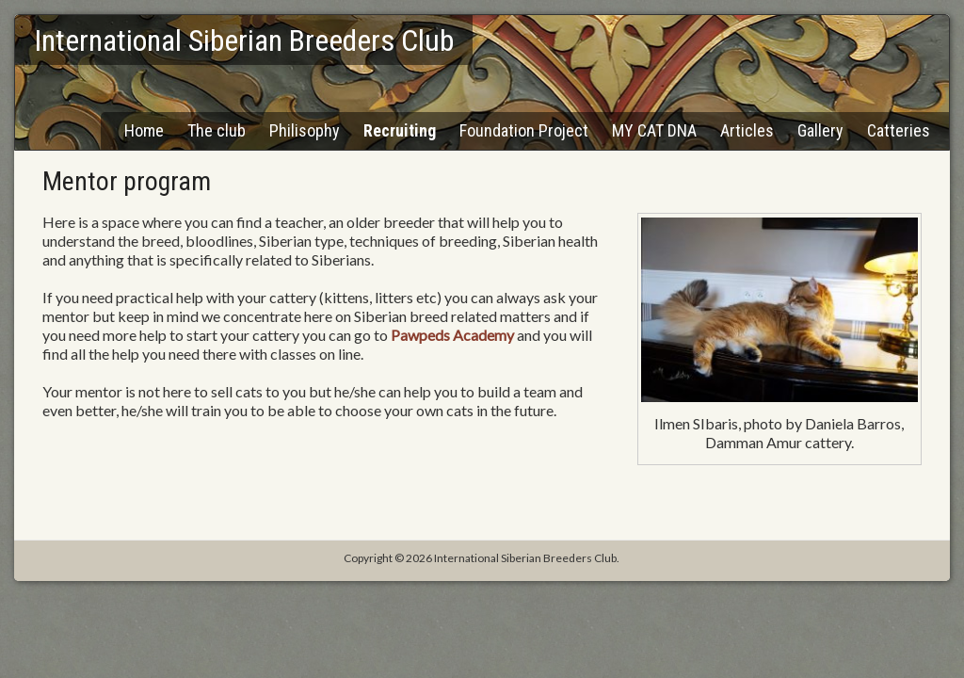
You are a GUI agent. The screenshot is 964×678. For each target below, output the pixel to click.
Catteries (898, 130)
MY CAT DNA (654, 130)
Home (144, 130)
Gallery (820, 130)
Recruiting (399, 130)
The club (216, 130)
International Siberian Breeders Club (244, 40)
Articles (747, 130)
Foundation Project (523, 130)
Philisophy (304, 130)
